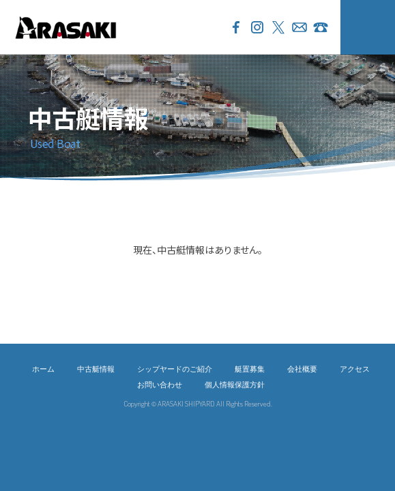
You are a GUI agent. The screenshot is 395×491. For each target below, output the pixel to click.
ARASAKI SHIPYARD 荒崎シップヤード (65, 27)
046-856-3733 (320, 27)
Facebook (236, 27)
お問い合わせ (299, 27)
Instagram (257, 27)
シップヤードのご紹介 (174, 368)
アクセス (355, 368)
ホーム (43, 368)
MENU (367, 27)
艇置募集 (250, 368)
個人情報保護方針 (235, 384)
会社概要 (302, 368)
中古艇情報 (96, 368)
